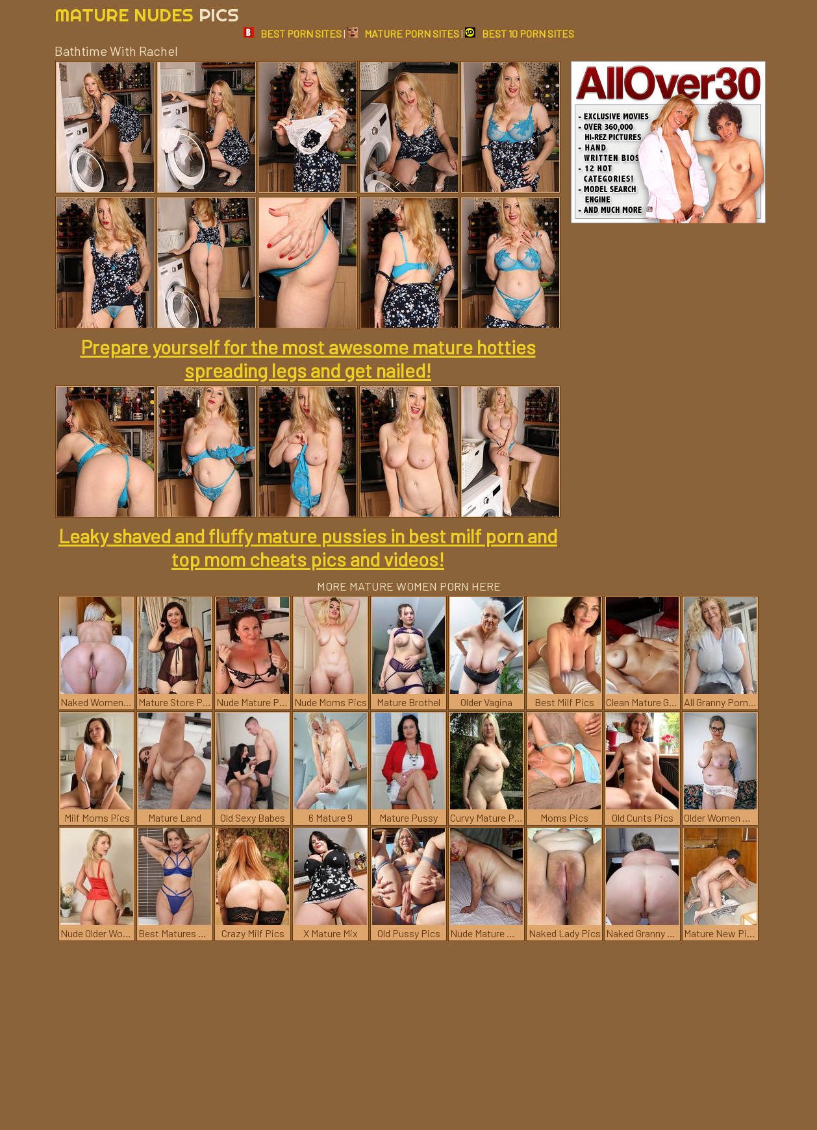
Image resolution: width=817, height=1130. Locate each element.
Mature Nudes (147, 14)
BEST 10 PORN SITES (519, 33)
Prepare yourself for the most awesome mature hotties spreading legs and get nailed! (308, 358)
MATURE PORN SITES (403, 33)
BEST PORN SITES (293, 33)
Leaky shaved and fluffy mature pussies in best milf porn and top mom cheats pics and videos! (307, 547)
